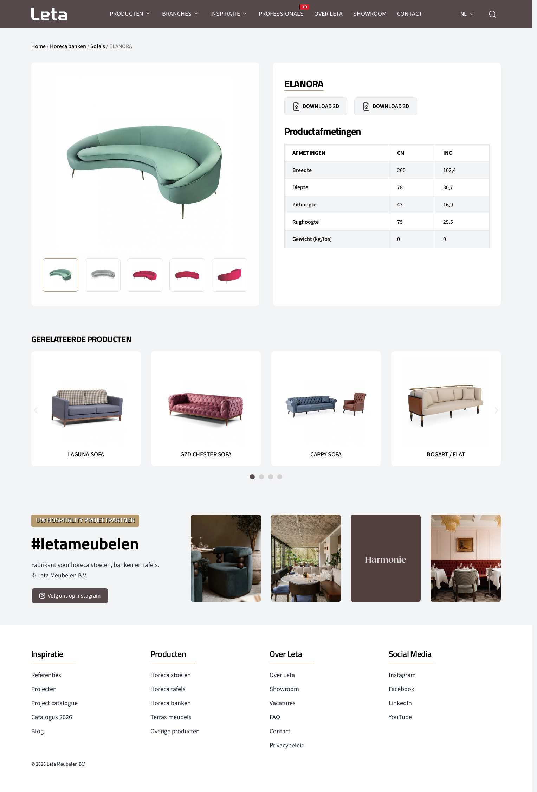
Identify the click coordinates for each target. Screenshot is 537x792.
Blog (37, 731)
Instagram (402, 675)
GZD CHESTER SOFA (205, 455)
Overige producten (175, 731)
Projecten (44, 689)
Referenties (46, 675)
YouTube (400, 717)
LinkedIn (400, 703)
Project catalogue (54, 703)
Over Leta (282, 675)
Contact (280, 731)
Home (38, 46)
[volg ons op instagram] (70, 595)
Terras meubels (171, 717)
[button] (35, 409)
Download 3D (385, 106)
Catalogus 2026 (51, 717)
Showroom (284, 689)
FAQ (275, 717)
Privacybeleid (287, 745)
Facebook (401, 689)
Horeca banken (68, 46)
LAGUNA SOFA (86, 455)
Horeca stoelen (170, 675)
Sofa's (97, 46)
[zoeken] (492, 14)
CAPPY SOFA (326, 455)
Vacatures (283, 703)
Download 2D (315, 106)
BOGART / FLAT (446, 455)
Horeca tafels (168, 689)
